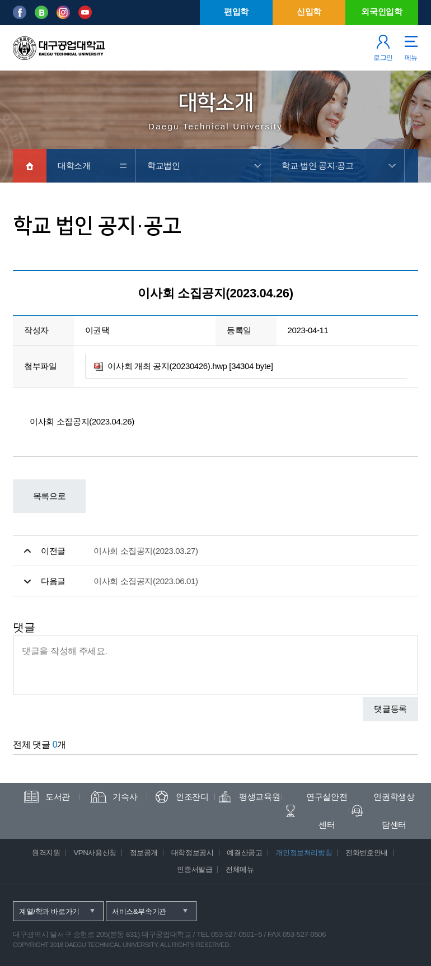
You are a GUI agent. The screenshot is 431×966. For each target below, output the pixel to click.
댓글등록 (390, 708)
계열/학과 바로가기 (49, 911)
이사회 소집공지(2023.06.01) (145, 581)
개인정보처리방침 (303, 852)
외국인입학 (381, 11)
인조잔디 (192, 796)
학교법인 (163, 165)
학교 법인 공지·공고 (317, 165)
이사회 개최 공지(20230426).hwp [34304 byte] (190, 366)
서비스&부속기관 (139, 911)
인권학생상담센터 (393, 810)
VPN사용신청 (94, 852)
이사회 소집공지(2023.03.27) (145, 551)
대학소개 (74, 165)
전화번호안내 (366, 852)
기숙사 (125, 796)
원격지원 (46, 852)
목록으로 (49, 496)
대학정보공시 (192, 852)
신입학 (309, 11)
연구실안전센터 (326, 810)
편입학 (236, 11)
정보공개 (144, 852)
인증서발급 (194, 869)
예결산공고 (244, 852)
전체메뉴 (240, 869)
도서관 (57, 796)
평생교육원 (259, 796)
